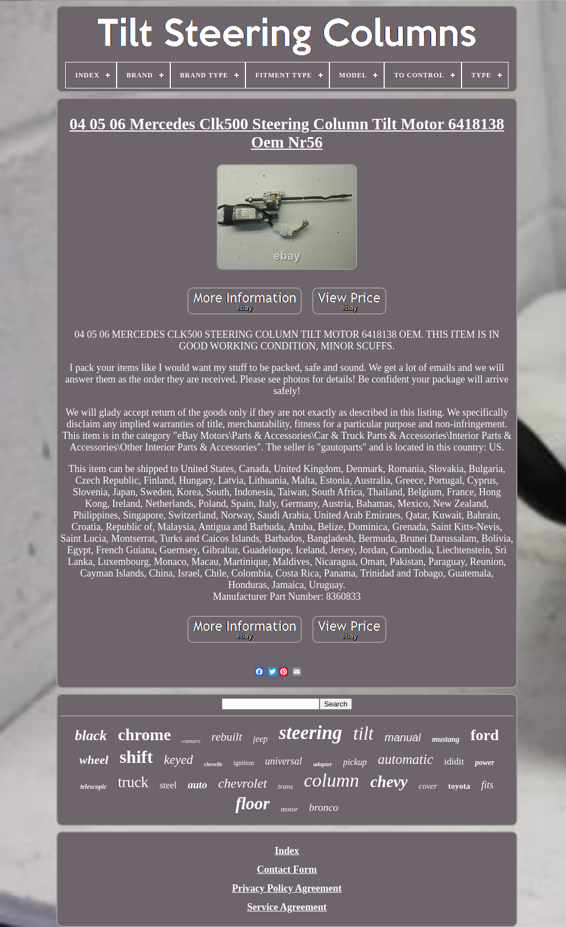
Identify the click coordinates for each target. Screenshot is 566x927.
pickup (355, 762)
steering (310, 732)
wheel (94, 760)
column (331, 780)
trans (285, 786)
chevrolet (242, 783)
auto (197, 784)
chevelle (213, 764)
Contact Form (287, 869)
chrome (144, 734)
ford (484, 734)
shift (136, 757)
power (484, 762)
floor (252, 803)
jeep (260, 738)
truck (133, 782)
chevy (389, 781)
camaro (191, 740)
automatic (405, 759)
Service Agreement (287, 907)
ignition (243, 763)
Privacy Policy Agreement (287, 888)
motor (289, 809)
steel (168, 785)
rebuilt (227, 736)
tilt (363, 733)
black (91, 735)
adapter (322, 764)
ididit (454, 761)
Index (287, 850)
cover (428, 786)
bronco (323, 807)
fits (487, 784)
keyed (178, 760)
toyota (459, 786)
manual (403, 737)
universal (283, 761)
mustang (445, 739)
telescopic (93, 786)
